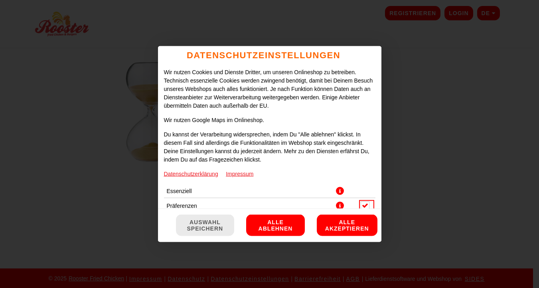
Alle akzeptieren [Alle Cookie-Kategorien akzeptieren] (347, 225)
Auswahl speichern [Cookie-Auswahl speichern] (205, 225)
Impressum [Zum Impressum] (239, 174)
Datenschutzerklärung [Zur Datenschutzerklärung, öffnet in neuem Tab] (191, 174)
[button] (340, 191)
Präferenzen (182, 206)
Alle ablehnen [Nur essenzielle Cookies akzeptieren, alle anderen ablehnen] (276, 225)
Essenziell (179, 191)
